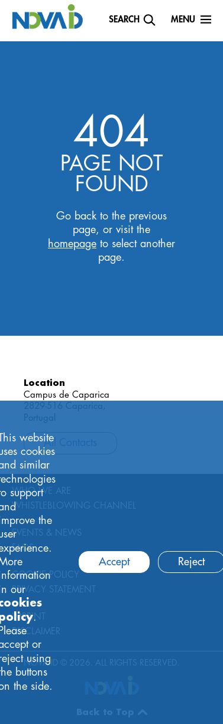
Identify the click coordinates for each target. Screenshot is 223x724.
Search (124, 19)
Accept (114, 561)
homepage (72, 243)
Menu (183, 19)
